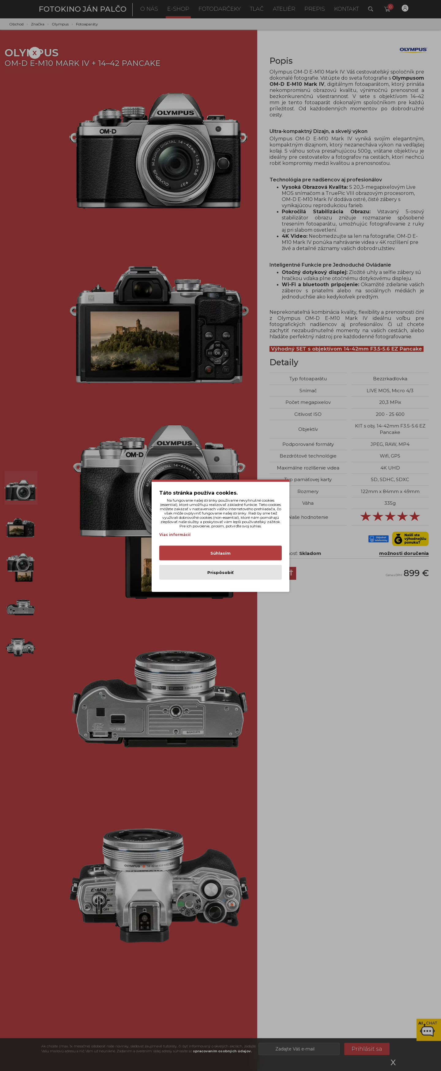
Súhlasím (220, 552)
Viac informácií (174, 534)
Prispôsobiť (220, 572)
